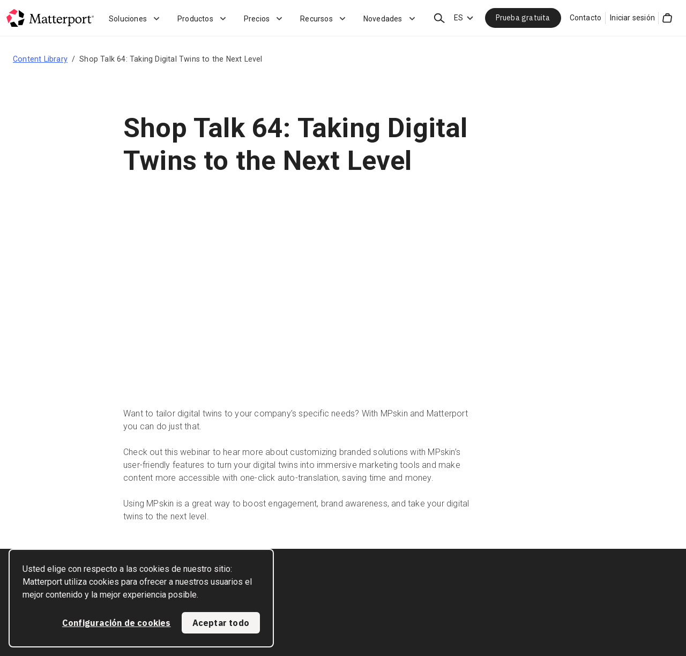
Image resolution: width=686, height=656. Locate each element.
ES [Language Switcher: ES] (458, 17)
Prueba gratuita (523, 18)
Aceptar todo (220, 622)
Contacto (586, 17)
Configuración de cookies (116, 622)
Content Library (40, 59)
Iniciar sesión (632, 17)
